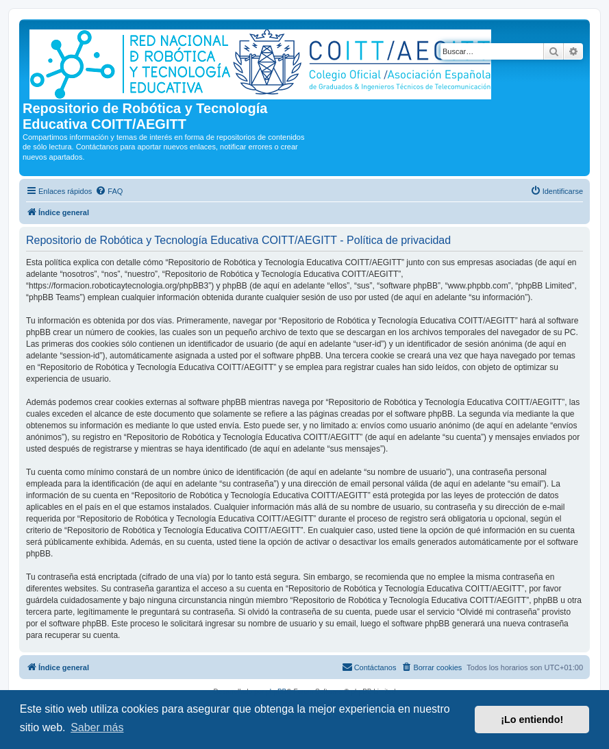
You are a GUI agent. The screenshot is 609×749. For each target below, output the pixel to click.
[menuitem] (109, 191)
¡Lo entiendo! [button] (532, 719)
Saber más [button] (97, 727)
